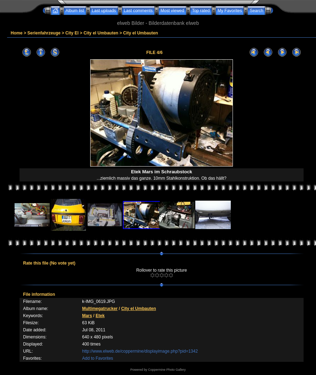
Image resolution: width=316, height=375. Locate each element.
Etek (100, 315)
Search (256, 10)
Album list (75, 10)
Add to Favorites (97, 358)
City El (71, 33)
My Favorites (230, 10)
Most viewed (172, 10)
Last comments (138, 10)
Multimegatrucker (100, 308)
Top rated (201, 10)
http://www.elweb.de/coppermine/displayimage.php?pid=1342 (140, 351)
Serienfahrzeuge (43, 33)
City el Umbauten (100, 33)
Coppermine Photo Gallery (167, 369)
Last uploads (104, 10)
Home (16, 33)
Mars (87, 315)
